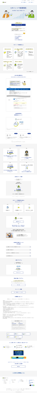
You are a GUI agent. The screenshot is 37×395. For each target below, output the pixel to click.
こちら (19, 26)
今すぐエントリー (18, 272)
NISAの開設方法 (17, 37)
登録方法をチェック (18, 221)
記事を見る (18, 366)
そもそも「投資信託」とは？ (30, 71)
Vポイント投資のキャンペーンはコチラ (18, 292)
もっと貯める (5, 383)
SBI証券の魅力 (17, 38)
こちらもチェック (31, 55)
